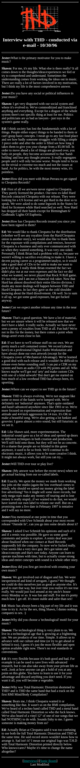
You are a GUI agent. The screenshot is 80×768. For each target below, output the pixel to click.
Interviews (30, 761)
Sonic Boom (48, 761)
